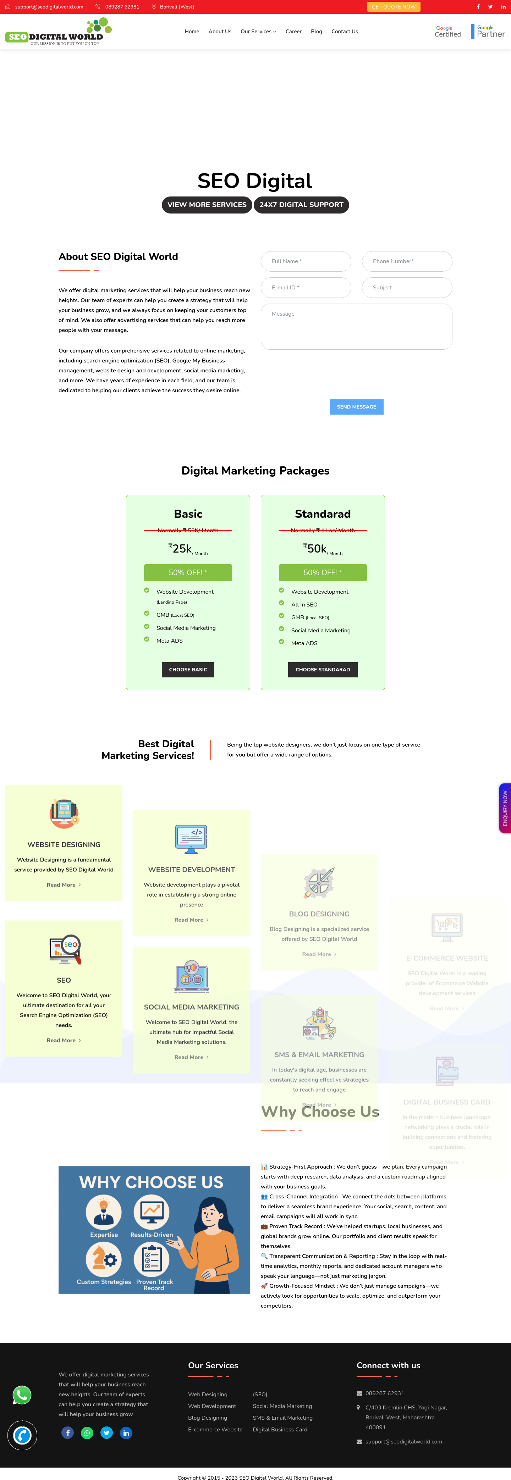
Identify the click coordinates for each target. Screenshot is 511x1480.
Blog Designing (447, 122)
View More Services (207, 205)
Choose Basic (188, 669)
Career (294, 31)
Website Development (433, 101)
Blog (316, 31)
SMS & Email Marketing (283, 1410)
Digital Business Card (60, 152)
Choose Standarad (323, 669)
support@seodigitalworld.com (49, 7)
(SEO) (260, 1386)
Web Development (212, 1398)
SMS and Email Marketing (79, 132)
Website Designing (439, 80)
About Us (220, 31)
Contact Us (344, 31)
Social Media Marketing (77, 111)
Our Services (258, 31)
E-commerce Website (449, 142)
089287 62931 (122, 7)
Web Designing (207, 1386)
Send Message (356, 407)
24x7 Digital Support (301, 205)
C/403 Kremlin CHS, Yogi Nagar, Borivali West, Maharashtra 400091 (406, 1409)
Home (192, 31)
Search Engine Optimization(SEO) (70, 85)
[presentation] (315, 369)
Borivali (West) (177, 7)
